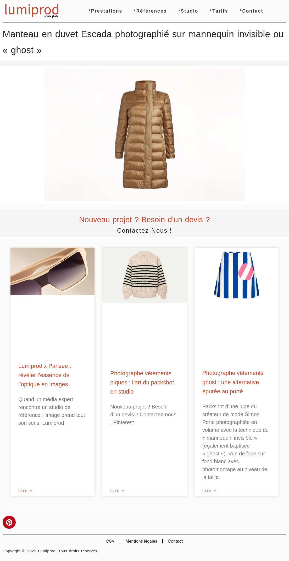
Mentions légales (141, 541)
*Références (150, 11)
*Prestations (105, 11)
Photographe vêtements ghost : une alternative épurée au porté (233, 382)
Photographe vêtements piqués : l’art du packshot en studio (142, 382)
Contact (175, 541)
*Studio (188, 11)
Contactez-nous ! (144, 230)
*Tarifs (218, 11)
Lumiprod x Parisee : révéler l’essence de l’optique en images (44, 375)
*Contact (251, 11)
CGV (110, 541)
